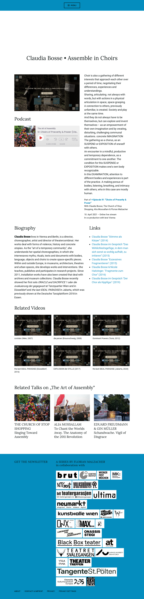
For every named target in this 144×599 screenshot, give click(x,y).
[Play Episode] (41, 138)
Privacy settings (67, 591)
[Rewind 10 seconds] (56, 139)
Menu (73, 5)
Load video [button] (48, 93)
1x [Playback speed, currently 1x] (61, 139)
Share (62, 144)
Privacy (51, 591)
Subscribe (51, 144)
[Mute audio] (49, 139)
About (17, 591)
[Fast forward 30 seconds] (68, 139)
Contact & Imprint (34, 591)
